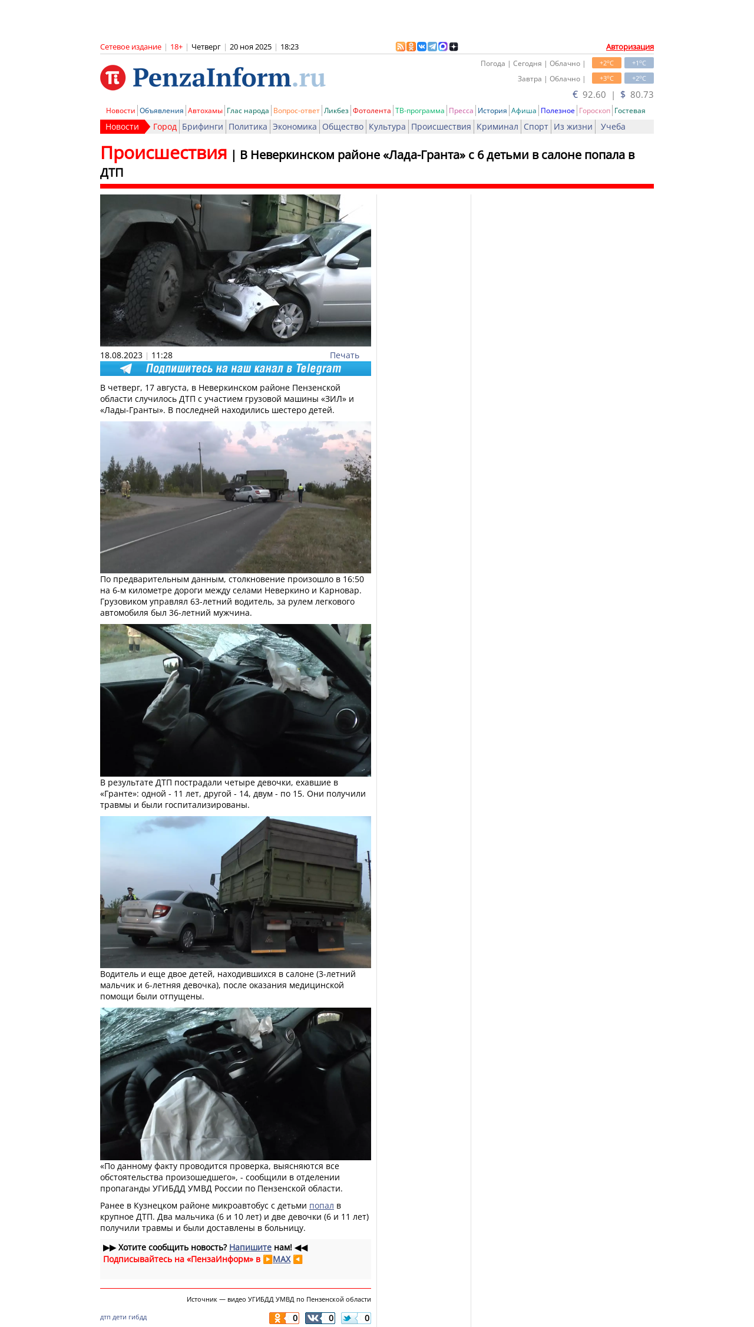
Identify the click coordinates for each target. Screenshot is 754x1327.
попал (321, 1205)
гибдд (137, 1316)
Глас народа (248, 110)
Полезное (558, 110)
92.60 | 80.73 (613, 94)
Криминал (497, 126)
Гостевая (630, 110)
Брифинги (202, 126)
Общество (342, 126)
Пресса (461, 110)
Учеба (613, 126)
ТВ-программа (420, 110)
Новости (120, 110)
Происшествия (441, 126)
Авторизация (630, 46)
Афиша (524, 110)
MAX (281, 1259)
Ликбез (336, 110)
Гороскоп (594, 110)
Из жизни (573, 126)
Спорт (536, 126)
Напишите (250, 1247)
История (492, 110)
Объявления (162, 110)
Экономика (295, 126)
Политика (248, 126)
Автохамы (205, 110)
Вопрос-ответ (296, 110)
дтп (105, 1316)
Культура (387, 126)
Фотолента (372, 110)
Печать (344, 355)
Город (165, 126)
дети (120, 1316)
